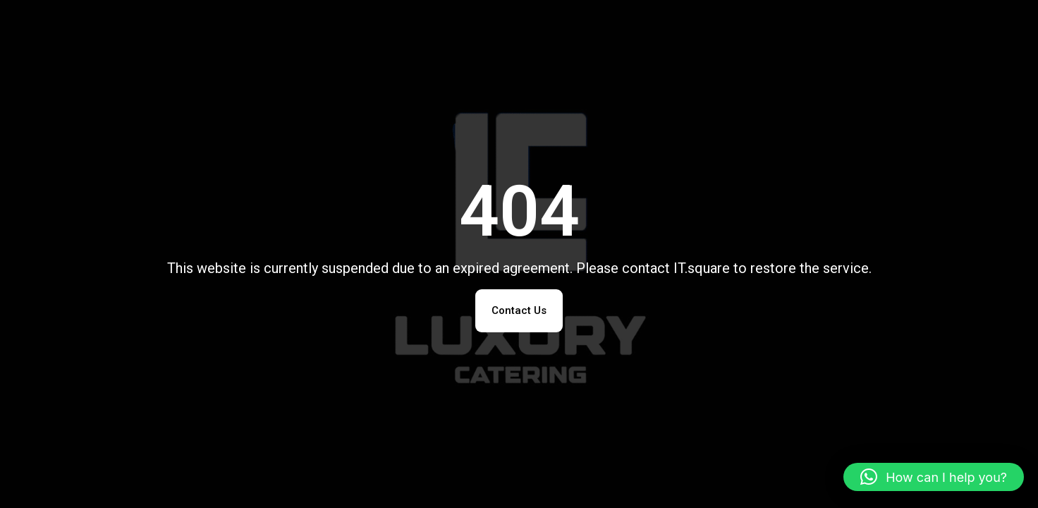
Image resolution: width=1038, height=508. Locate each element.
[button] (933, 477)
